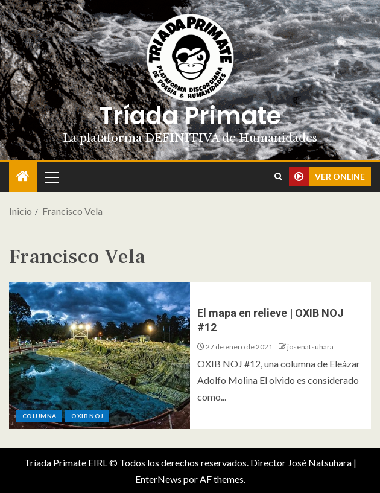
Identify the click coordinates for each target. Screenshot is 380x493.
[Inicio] (23, 176)
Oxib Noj (87, 415)
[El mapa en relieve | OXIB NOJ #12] (99, 355)
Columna (39, 415)
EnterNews (158, 479)
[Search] (278, 176)
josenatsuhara (310, 346)
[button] (51, 177)
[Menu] (51, 177)
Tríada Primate (190, 116)
